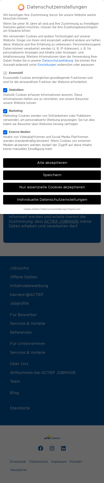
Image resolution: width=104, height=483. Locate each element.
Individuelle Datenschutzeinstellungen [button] (52, 198)
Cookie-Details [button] (32, 208)
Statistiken (14, 88)
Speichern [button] (52, 174)
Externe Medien (18, 130)
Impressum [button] (74, 208)
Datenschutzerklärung (57, 59)
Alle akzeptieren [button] (52, 161)
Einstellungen (46, 63)
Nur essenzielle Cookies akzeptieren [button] (52, 186)
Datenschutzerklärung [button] (53, 208)
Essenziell (14, 71)
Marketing (14, 109)
